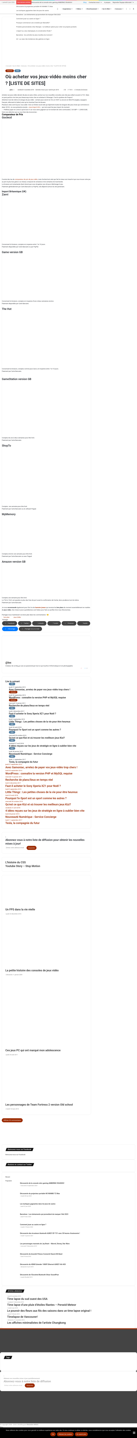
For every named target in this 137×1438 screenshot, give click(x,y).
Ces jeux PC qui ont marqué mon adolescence (33, 1050)
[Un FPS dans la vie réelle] (46, 895)
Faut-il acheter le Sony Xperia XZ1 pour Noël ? (32, 713)
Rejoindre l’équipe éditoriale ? (122, 2)
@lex (11, 90)
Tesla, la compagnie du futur (23, 762)
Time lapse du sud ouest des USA (27, 1299)
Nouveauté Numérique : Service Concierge (30, 754)
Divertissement (91, 9)
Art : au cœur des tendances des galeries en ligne (32, 39)
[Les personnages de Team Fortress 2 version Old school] (46, 1080)
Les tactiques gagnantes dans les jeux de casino (32, 10)
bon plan (6, 617)
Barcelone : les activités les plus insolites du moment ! (34, 35)
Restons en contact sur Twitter (20, 1164)
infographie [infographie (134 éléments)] (86, 1363)
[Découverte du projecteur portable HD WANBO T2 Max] (11, 1196)
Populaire (8, 1181)
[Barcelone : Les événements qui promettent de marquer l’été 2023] (11, 1217)
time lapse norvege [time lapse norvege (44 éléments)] (51, 1366)
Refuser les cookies (65, 1434)
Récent (7, 1177)
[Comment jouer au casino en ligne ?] (11, 1227)
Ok (53, 1434)
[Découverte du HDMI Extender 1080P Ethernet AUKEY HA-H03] (11, 1267)
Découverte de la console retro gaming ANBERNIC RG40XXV (51, 2)
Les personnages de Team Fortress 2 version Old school (39, 1104)
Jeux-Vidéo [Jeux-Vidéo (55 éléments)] (96, 1363)
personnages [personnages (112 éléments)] (112, 1363)
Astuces (24, 66)
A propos (107, 2)
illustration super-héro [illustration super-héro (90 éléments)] (71, 1363)
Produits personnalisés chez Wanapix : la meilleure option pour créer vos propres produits (46, 27)
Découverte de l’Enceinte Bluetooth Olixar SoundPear (39, 1275)
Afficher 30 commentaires (12, 1120)
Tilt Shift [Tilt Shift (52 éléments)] (23, 1366)
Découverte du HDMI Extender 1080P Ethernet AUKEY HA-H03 (43, 1264)
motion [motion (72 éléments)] (103, 1363)
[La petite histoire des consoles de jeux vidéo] (46, 942)
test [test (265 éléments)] (17, 1365)
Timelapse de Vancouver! (22, 1316)
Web (17, 71)
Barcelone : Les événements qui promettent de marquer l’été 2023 (38, 14)
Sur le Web (106, 9)
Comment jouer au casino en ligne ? (28, 19)
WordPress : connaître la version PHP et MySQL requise (37, 697)
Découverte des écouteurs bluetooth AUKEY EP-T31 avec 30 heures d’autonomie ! (50, 1233)
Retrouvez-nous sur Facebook (15, 1154)
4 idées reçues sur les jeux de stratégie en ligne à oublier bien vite (42, 746)
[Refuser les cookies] (134, 1433)
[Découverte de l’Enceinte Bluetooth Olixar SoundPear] (11, 1278)
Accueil (8, 66)
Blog (84, 2)
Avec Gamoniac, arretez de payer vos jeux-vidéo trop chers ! (39, 689)
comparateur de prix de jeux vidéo (26, 179)
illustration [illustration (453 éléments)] (53, 1362)
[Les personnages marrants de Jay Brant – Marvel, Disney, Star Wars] (11, 1246)
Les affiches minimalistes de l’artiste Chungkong (36, 1322)
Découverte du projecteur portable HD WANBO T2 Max (34, 6)
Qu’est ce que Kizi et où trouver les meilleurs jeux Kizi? (37, 738)
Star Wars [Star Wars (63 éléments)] (122, 1363)
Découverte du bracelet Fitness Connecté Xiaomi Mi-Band (41, 1254)
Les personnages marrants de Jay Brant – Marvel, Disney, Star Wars (45, 1244)
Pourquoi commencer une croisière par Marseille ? (33, 23)
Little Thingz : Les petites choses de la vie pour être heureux (39, 721)
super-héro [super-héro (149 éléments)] (9, 1365)
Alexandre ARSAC (32, 1424)
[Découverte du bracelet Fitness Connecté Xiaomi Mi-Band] (11, 1257)
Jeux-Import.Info (34, 107)
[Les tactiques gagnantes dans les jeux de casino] (11, 1207)
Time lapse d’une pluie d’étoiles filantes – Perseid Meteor (41, 1304)
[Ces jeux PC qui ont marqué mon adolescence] (46, 1013)
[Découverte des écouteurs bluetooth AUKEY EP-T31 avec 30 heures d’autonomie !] (11, 1236)
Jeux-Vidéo (17, 617)
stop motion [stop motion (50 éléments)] (129, 1363)
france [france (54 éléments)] (43, 1363)
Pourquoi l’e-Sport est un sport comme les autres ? (35, 729)
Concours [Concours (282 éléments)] (24, 1362)
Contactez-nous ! (94, 2)
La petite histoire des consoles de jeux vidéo (32, 970)
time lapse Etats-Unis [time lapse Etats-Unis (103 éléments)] (36, 1366)
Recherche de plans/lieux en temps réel (29, 705)
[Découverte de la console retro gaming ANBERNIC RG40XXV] (11, 1186)
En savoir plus (81, 1434)
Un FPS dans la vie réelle (20, 909)
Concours (118, 9)
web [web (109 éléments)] (59, 1366)
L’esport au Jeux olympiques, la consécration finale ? (34, 31)
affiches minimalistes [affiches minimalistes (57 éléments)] (11, 1363)
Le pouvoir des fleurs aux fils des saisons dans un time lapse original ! (49, 1310)
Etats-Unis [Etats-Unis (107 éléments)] (35, 1363)
